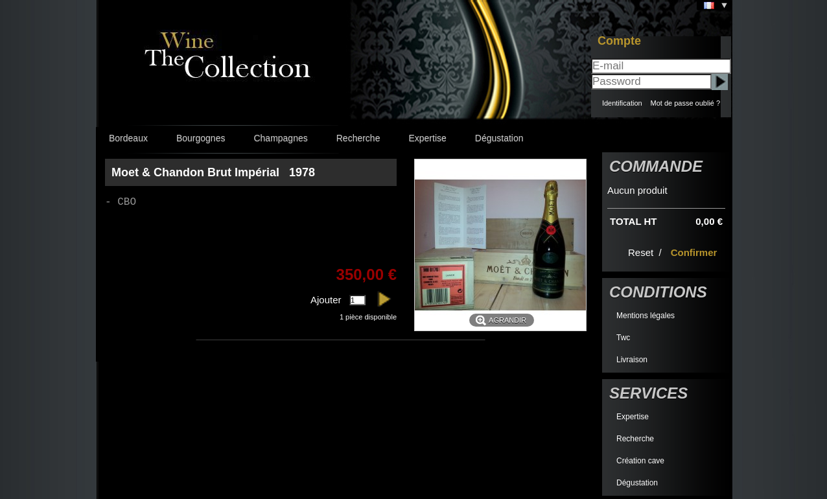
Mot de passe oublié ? (685, 103)
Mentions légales (645, 315)
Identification (622, 103)
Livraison (631, 359)
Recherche (358, 138)
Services (648, 393)
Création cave (640, 460)
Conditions (658, 292)
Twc (623, 337)
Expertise (427, 138)
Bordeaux (128, 138)
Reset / (646, 252)
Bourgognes (201, 138)
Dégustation (499, 138)
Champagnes (280, 138)
